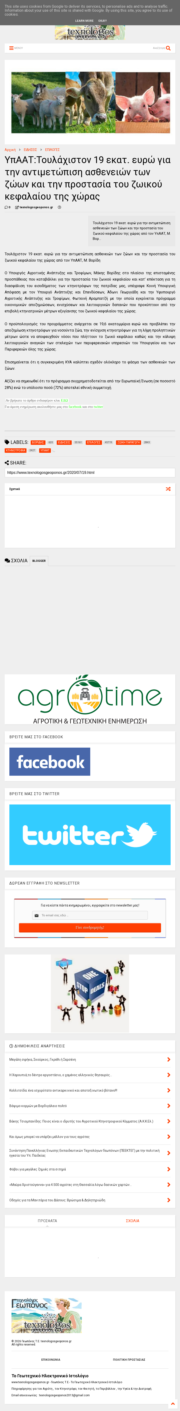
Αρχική (10, 150)
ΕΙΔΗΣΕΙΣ (30, 150)
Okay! (102, 20)
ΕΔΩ (64, 400)
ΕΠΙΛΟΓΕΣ (52, 150)
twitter (98, 407)
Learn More (84, 20)
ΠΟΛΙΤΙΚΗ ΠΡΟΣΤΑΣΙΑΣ (129, 1359)
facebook (75, 407)
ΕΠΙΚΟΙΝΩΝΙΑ (50, 1359)
